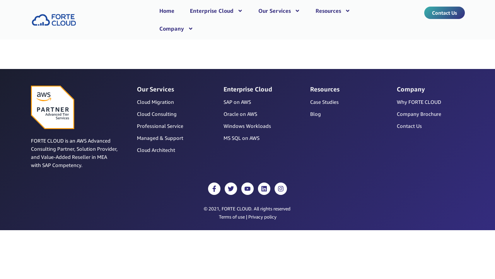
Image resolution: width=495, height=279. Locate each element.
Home (166, 10)
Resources (333, 10)
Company (176, 28)
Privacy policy (262, 203)
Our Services (279, 10)
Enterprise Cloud (216, 10)
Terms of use (232, 203)
